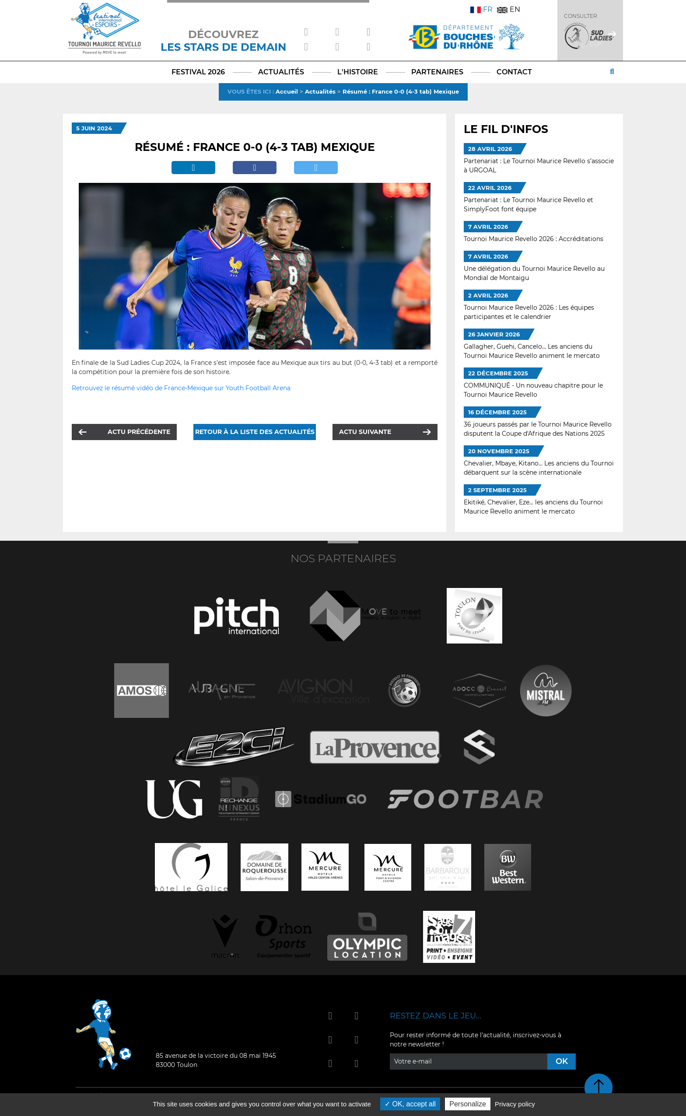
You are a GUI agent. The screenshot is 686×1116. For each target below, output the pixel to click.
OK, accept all (410, 1104)
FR (481, 9)
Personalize (467, 1104)
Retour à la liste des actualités (255, 432)
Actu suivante (365, 432)
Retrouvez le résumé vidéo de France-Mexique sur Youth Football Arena (181, 388)
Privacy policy (515, 1104)
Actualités (320, 91)
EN (508, 9)
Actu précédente (139, 432)
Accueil (287, 91)
